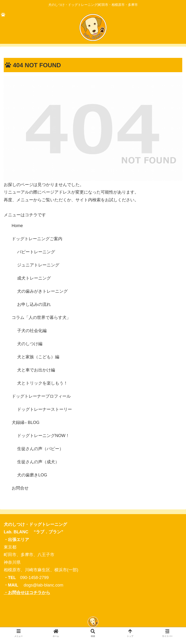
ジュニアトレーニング (38, 265)
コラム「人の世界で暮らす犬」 (41, 317)
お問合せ (20, 488)
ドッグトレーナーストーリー (44, 409)
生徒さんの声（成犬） (38, 462)
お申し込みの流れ (34, 304)
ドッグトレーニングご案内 (37, 238)
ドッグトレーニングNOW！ (43, 435)
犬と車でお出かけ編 (36, 370)
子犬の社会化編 (32, 330)
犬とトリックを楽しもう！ (42, 383)
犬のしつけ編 (29, 343)
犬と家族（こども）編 (38, 357)
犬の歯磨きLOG (32, 475)
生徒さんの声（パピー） (40, 448)
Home (17, 225)
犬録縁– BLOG (26, 422)
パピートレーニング (36, 252)
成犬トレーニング (34, 278)
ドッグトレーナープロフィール (41, 396)
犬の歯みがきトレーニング (42, 291)
